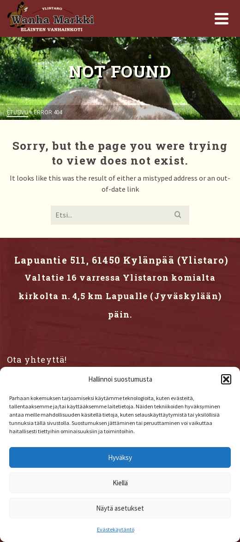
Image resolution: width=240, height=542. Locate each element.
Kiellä (120, 482)
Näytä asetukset (120, 508)
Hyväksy (120, 457)
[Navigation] (221, 18)
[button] (226, 379)
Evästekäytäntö (115, 529)
